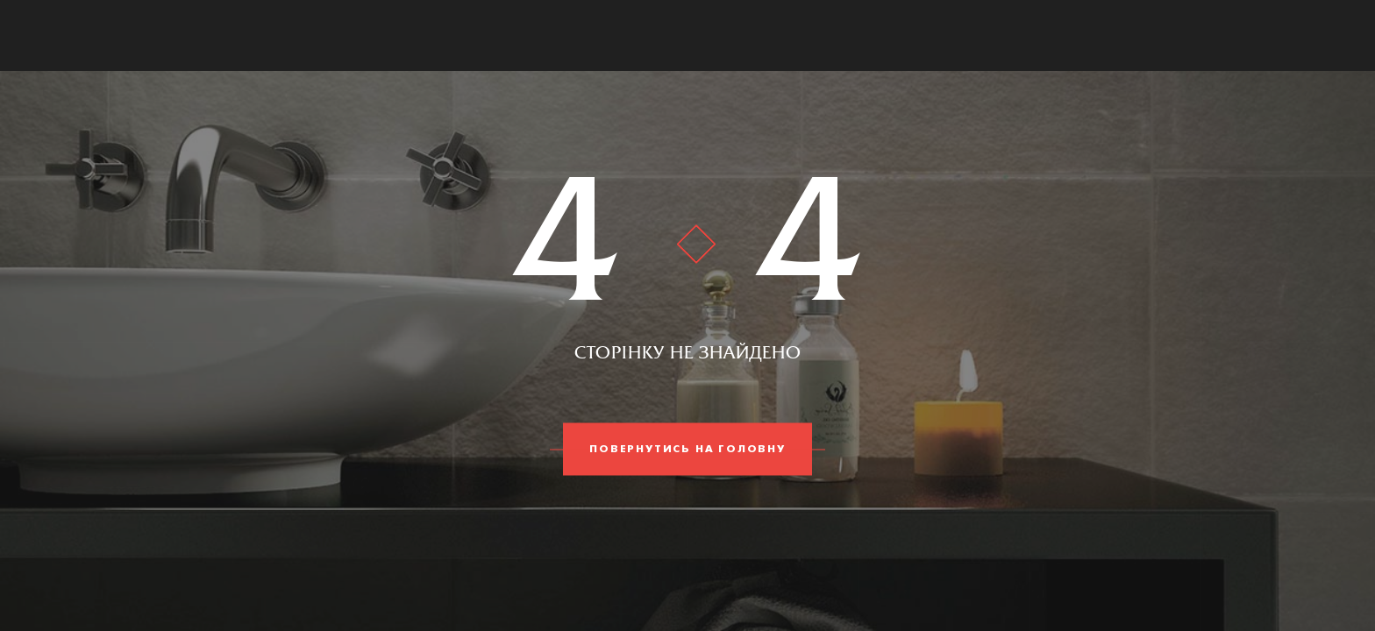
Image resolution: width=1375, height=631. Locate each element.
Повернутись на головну (687, 449)
